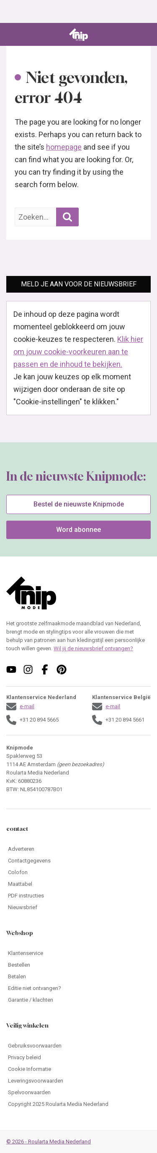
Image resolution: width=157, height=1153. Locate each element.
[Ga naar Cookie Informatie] (78, 1069)
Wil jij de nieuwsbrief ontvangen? (93, 648)
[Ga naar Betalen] (78, 977)
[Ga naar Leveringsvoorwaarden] (78, 1081)
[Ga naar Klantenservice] (78, 953)
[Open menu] (12, 34)
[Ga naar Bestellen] (78, 965)
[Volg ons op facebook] (45, 669)
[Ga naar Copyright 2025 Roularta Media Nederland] (78, 1104)
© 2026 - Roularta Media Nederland (48, 1141)
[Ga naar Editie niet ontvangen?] (78, 988)
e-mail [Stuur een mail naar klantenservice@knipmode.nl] (27, 706)
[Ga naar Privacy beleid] (78, 1057)
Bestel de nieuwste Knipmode (78, 504)
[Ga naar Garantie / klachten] (78, 1000)
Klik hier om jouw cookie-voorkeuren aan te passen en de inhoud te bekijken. (78, 351)
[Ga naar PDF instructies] (78, 896)
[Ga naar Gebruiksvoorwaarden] (78, 1046)
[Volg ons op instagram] (28, 669)
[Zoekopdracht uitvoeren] (67, 217)
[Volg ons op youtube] (11, 669)
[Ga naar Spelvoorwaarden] (78, 1092)
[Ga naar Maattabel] (78, 884)
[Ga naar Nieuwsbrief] (78, 907)
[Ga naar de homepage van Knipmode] (78, 34)
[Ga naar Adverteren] (78, 849)
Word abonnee (78, 530)
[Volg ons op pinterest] (62, 669)
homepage (64, 147)
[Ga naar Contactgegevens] (78, 861)
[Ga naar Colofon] (78, 872)
